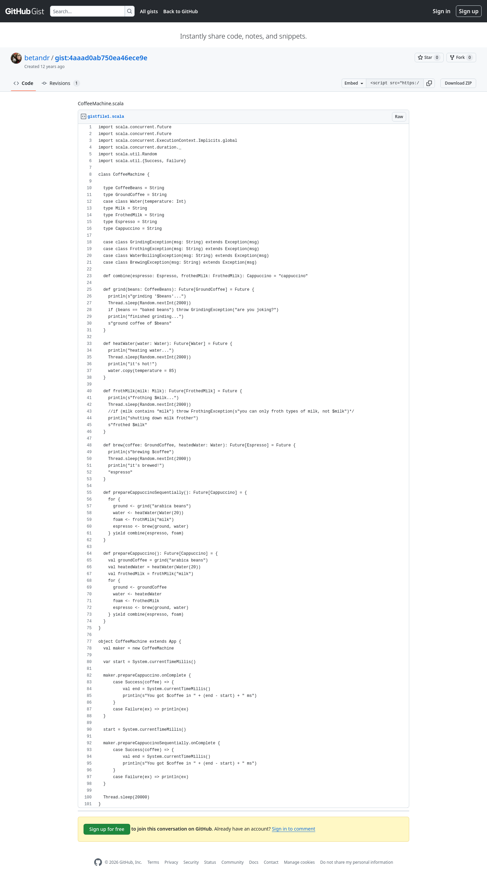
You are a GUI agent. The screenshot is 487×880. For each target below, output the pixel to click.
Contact (271, 862)
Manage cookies (299, 862)
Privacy (171, 862)
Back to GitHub (180, 11)
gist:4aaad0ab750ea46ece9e (101, 57)
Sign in (441, 11)
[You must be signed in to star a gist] (429, 57)
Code (23, 83)
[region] (243, 466)
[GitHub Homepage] (98, 862)
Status (210, 862)
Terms (153, 862)
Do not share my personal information (356, 862)
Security (191, 862)
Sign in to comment (293, 829)
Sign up (469, 11)
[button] (429, 83)
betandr (37, 57)
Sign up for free (106, 829)
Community (233, 862)
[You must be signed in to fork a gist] (461, 57)
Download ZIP (458, 83)
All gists (149, 11)
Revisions (61, 83)
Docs (253, 862)
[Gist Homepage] (25, 11)
